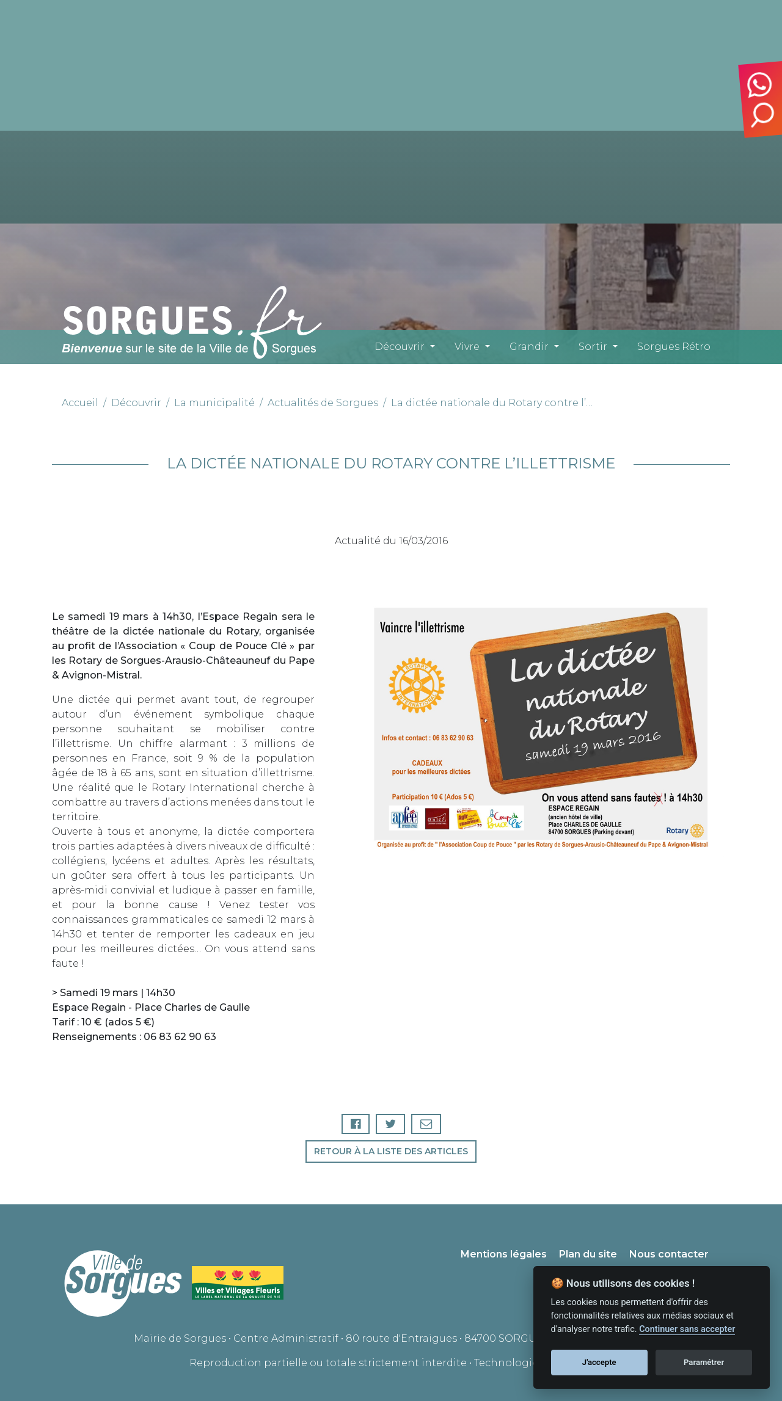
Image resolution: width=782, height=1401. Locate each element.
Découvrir (400, 346)
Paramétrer (704, 1362)
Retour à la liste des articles (391, 1151)
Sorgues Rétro (674, 346)
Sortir (593, 346)
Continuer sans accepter (687, 1329)
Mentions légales (504, 1254)
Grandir (529, 346)
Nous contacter (669, 1254)
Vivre (467, 346)
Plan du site (588, 1254)
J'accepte (599, 1362)
